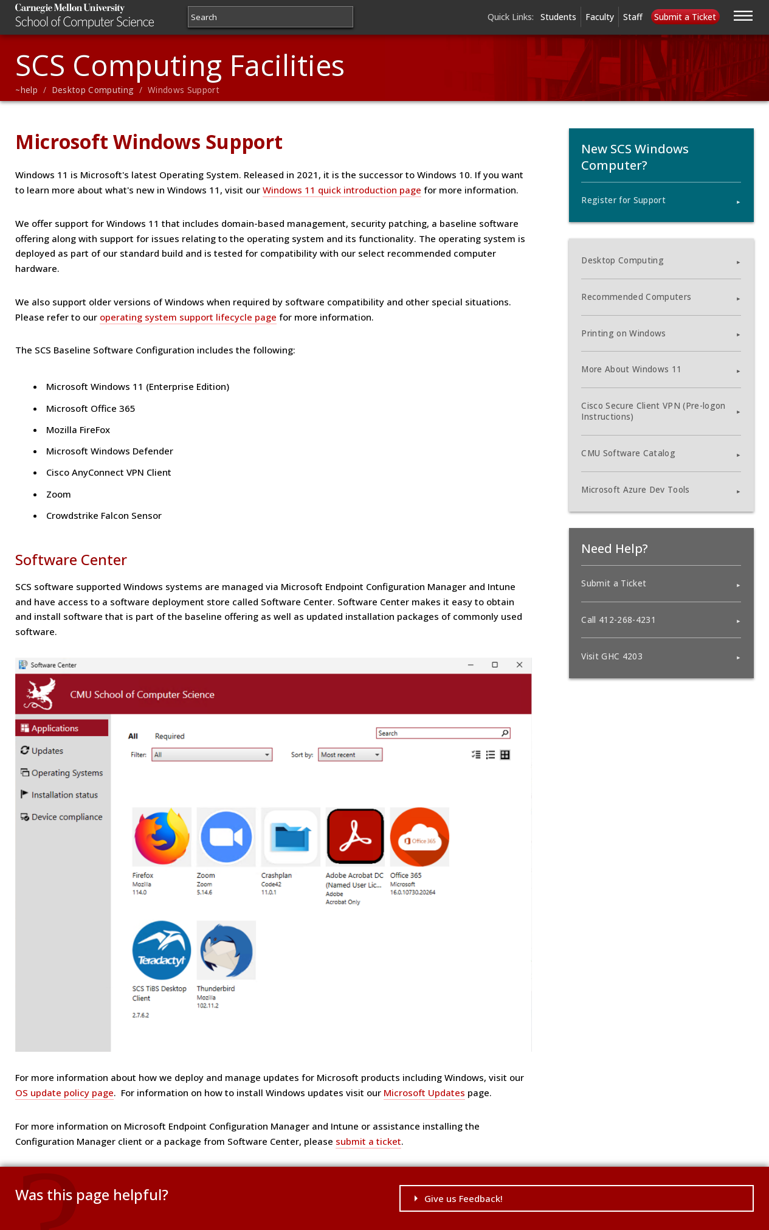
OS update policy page (64, 1092)
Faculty (599, 17)
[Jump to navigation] (743, 14)
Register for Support (623, 200)
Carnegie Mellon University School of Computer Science (107, 16)
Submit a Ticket (685, 17)
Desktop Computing (93, 90)
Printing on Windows (623, 333)
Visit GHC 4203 (612, 656)
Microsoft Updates (424, 1092)
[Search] (270, 16)
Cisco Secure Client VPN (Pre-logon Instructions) (653, 411)
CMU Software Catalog (628, 453)
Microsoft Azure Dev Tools (635, 489)
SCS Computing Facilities (180, 65)
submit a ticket (368, 1141)
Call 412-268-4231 (618, 619)
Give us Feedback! (463, 1198)
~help (26, 90)
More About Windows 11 (631, 369)
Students (558, 17)
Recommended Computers (636, 296)
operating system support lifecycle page (188, 317)
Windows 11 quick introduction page (342, 190)
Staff (633, 17)
